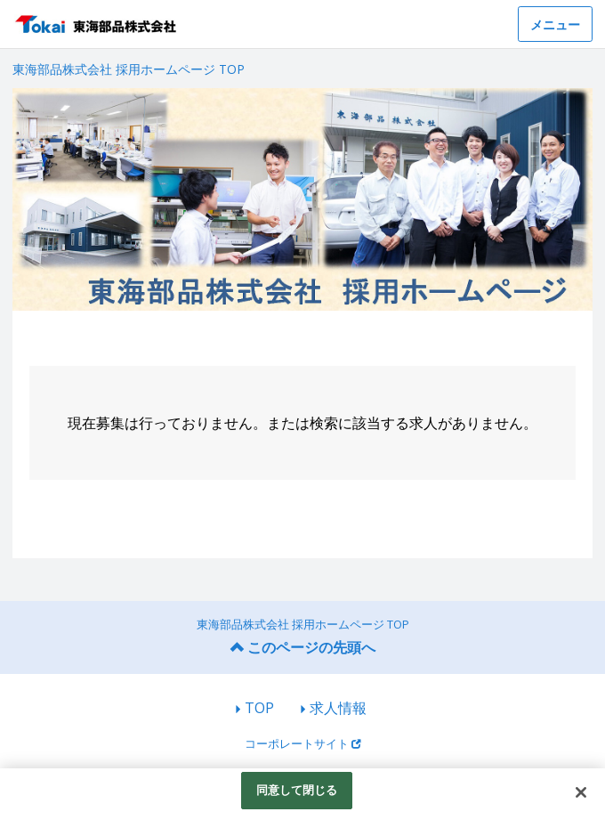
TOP (259, 708)
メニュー (555, 24)
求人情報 (338, 708)
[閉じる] (581, 792)
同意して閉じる (297, 790)
